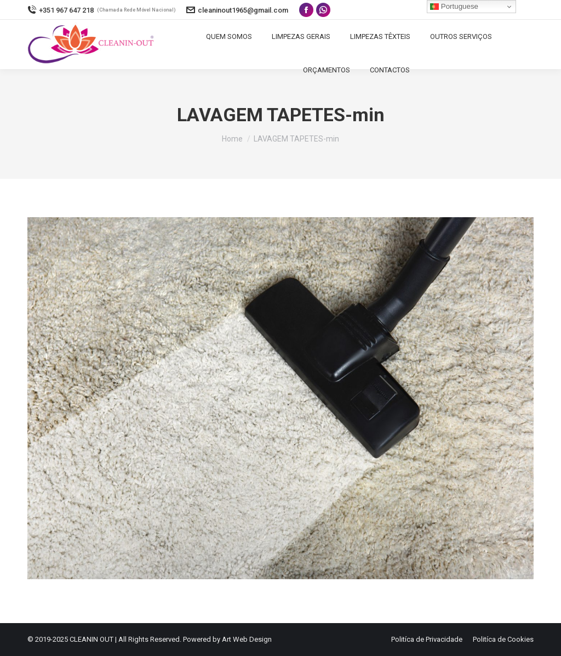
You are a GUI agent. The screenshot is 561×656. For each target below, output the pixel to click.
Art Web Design (247, 639)
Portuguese (454, 6)
